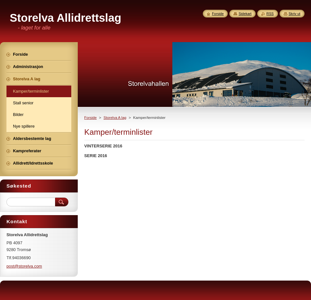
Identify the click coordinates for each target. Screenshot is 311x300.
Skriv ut (294, 14)
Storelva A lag (115, 118)
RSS (269, 14)
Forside (90, 118)
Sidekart (244, 14)
